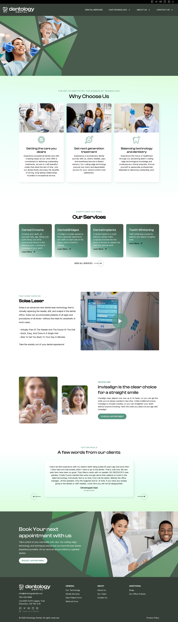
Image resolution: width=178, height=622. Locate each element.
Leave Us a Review (30, 611)
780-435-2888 (25, 597)
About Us (142, 10)
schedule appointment (112, 417)
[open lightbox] (120, 321)
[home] (18, 10)
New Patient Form (74, 597)
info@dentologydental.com (31, 593)
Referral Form (72, 601)
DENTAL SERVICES (94, 10)
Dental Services (73, 594)
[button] (119, 9)
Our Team (101, 594)
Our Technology (73, 590)
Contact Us (163, 10)
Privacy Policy (152, 618)
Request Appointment (33, 562)
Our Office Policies (137, 594)
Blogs (131, 590)
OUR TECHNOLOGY (118, 10)
